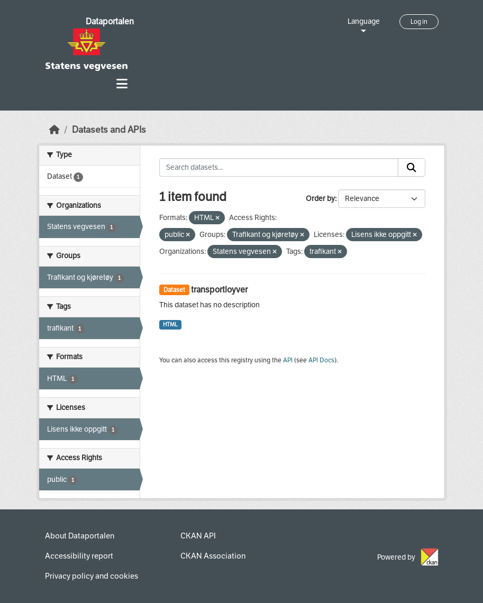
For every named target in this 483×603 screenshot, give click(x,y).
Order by (320, 198)
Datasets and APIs (109, 129)
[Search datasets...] (278, 167)
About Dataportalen (79, 536)
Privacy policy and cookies (91, 576)
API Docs (321, 360)
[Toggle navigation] (122, 84)
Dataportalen (110, 21)
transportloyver (219, 290)
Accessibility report (79, 556)
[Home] (54, 129)
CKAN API (198, 536)
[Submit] (411, 167)
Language (364, 21)
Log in (419, 21)
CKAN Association (212, 556)
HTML (170, 324)
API (288, 360)
